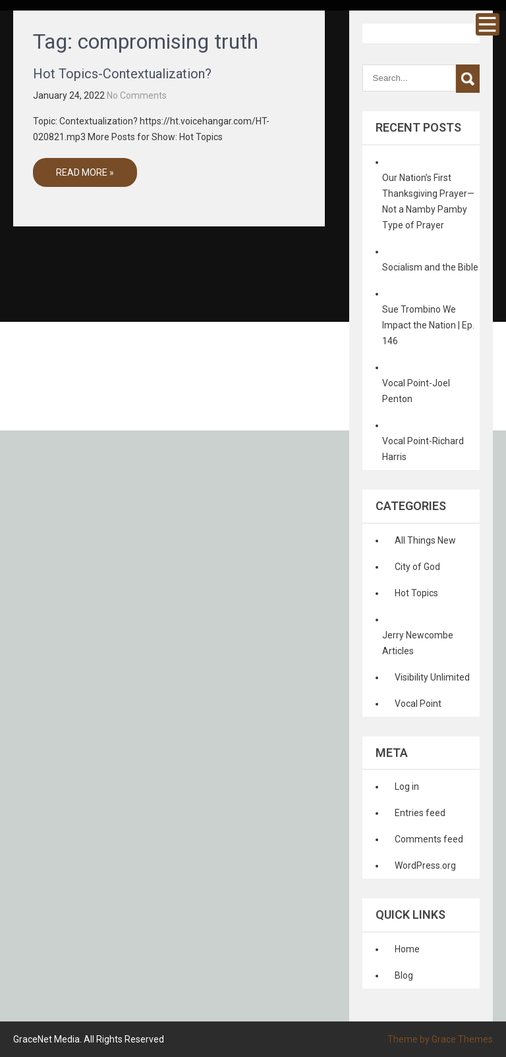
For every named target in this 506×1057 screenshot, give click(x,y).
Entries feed (420, 813)
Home (407, 949)
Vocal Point (418, 703)
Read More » (85, 172)
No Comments (137, 95)
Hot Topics (416, 593)
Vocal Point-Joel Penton (416, 391)
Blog (404, 975)
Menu (487, 24)
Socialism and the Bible (430, 267)
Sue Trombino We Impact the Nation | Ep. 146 (428, 325)
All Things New (425, 540)
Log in (407, 786)
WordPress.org (425, 865)
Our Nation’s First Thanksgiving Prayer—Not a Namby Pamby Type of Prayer (428, 201)
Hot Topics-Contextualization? (122, 74)
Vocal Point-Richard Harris (423, 449)
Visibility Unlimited (432, 677)
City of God (417, 566)
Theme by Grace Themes (440, 1039)
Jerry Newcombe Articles (417, 643)
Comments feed (429, 839)
